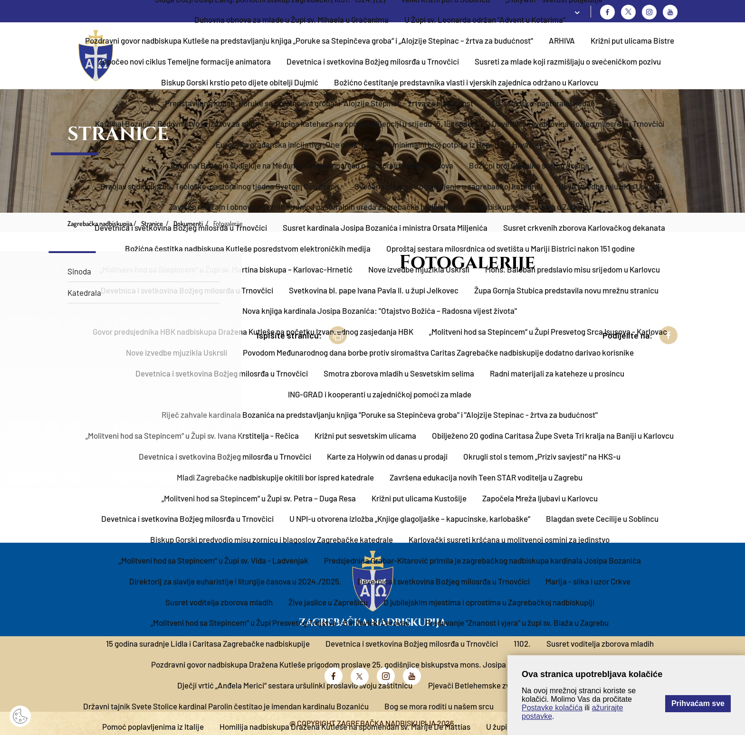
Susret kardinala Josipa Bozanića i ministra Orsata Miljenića (385, 227)
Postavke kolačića (552, 708)
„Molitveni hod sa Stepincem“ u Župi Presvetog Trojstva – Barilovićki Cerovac (280, 622)
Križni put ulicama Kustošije (419, 498)
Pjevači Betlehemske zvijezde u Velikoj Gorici (505, 685)
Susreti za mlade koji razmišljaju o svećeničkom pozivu (568, 61)
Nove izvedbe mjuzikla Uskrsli (608, 186)
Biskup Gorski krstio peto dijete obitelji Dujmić (239, 82)
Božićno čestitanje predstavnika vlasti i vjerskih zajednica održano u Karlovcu (466, 82)
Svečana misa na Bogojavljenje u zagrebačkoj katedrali (448, 186)
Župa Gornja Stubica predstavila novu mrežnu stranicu (566, 290)
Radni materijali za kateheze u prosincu (557, 373)
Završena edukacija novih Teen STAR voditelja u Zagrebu (486, 477)
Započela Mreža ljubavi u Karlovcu (540, 498)
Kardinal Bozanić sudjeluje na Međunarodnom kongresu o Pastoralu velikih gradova (312, 165)
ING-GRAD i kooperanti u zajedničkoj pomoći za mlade (379, 394)
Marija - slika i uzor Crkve (587, 581)
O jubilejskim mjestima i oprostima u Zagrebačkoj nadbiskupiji (488, 602)
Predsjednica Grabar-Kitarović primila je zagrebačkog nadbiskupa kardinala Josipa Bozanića (482, 560)
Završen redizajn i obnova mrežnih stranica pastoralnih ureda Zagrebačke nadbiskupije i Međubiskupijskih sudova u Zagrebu (380, 206)
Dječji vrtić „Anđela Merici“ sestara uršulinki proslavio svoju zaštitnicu (294, 685)
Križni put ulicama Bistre (632, 40)
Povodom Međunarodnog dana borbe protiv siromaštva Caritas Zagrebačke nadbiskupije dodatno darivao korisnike (438, 352)
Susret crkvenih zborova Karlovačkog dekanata (584, 227)
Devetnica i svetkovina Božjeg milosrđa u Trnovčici (373, 61)
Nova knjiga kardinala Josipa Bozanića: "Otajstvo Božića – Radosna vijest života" (379, 310)
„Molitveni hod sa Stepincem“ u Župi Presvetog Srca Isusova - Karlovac (548, 331)
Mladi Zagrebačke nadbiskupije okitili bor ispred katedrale (275, 477)
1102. (522, 643)
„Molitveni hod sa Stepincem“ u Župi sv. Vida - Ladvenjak (213, 560)
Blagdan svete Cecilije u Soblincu (602, 518)
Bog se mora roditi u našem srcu (439, 706)
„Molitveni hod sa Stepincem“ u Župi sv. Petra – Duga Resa (259, 498)
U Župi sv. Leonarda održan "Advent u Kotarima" (484, 19)
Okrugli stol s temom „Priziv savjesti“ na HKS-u (542, 456)
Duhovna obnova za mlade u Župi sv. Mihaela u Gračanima (291, 19)
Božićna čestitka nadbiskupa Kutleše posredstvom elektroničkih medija (248, 248)
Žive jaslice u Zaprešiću (328, 602)
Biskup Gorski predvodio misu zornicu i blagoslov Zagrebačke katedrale (271, 539)
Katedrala (84, 292)
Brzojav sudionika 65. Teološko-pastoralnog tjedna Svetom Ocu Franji (219, 186)
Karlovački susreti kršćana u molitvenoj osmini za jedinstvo (509, 539)
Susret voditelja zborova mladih (219, 602)
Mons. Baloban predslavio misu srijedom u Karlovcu (572, 269)
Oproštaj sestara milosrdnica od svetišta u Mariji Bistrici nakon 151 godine (510, 248)
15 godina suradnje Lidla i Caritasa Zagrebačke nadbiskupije (208, 643)
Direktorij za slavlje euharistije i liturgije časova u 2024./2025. (235, 581)
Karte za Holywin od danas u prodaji (387, 456)
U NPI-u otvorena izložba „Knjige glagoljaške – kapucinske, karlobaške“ (409, 518)
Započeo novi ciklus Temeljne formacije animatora (184, 61)
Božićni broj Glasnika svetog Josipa (529, 165)
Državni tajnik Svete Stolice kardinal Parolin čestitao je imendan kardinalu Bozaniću (226, 706)
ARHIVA (562, 40)
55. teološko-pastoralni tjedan (543, 103)
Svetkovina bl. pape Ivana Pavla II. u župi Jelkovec (373, 290)
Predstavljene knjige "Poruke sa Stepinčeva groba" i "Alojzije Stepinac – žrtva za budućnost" (320, 103)
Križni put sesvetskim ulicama (365, 435)
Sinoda (79, 271)
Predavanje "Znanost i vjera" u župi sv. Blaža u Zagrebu (517, 622)
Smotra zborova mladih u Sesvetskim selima (399, 373)
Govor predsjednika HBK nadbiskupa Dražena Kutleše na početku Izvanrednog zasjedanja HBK (253, 331)
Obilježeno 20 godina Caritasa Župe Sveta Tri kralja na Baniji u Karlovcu (553, 435)
